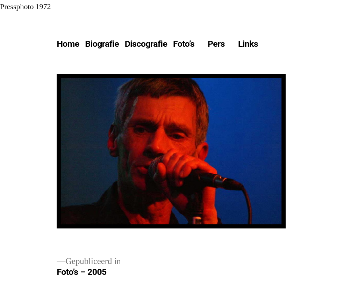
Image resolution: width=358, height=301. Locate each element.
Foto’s (183, 44)
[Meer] (276, 45)
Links (248, 44)
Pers (216, 44)
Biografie (102, 44)
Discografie (146, 44)
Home (68, 44)
